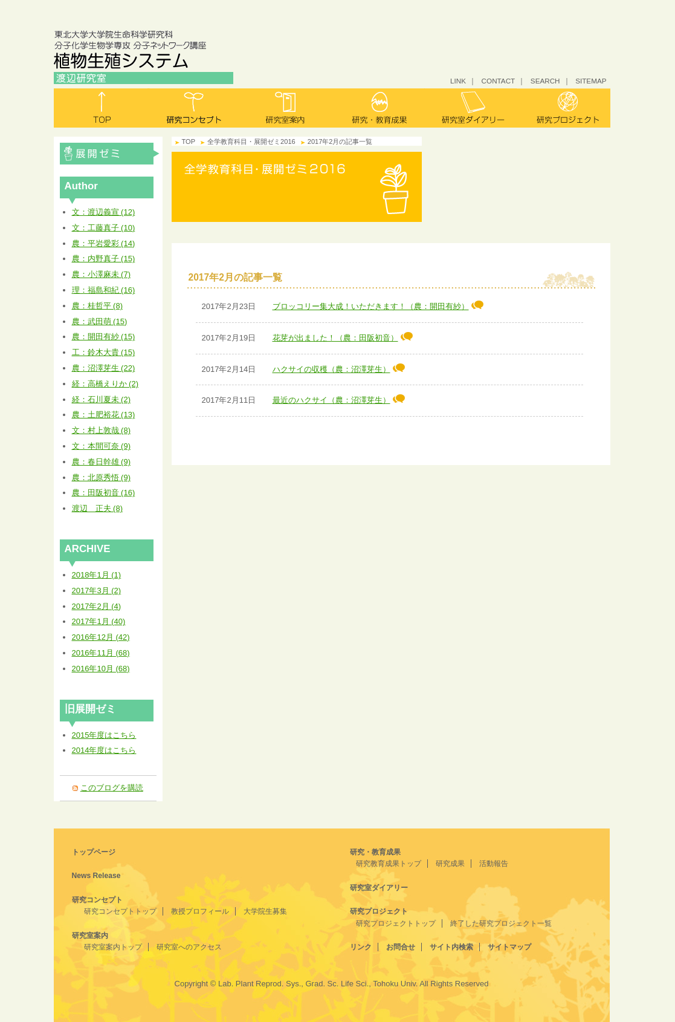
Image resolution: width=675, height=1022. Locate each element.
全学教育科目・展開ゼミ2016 (110, 153)
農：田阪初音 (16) (103, 492)
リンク (361, 947)
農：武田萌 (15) (100, 321)
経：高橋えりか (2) (105, 383)
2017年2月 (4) (96, 606)
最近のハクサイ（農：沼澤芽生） (339, 400)
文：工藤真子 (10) (103, 227)
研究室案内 (286, 108)
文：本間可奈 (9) (101, 446)
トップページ (93, 852)
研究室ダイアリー (471, 108)
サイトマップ (509, 947)
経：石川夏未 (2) (101, 399)
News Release (96, 875)
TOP (189, 141)
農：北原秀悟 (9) (101, 477)
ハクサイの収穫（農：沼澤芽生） (339, 369)
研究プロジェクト (563, 108)
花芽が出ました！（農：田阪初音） (343, 337)
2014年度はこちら (104, 750)
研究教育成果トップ (388, 863)
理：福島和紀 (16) (103, 290)
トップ (100, 108)
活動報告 (493, 863)
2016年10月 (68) (101, 668)
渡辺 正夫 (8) (97, 508)
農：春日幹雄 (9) (101, 461)
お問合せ (400, 947)
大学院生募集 (265, 911)
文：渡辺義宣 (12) (103, 211)
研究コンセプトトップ (120, 911)
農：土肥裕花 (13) (103, 414)
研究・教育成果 (378, 108)
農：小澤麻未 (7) (101, 274)
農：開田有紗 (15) (103, 336)
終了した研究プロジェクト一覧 (501, 923)
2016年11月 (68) (101, 652)
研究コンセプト (193, 108)
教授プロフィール (200, 911)
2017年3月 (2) (96, 590)
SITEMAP (590, 81)
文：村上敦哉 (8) (101, 430)
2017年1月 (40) (99, 621)
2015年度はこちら (104, 735)
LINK (458, 81)
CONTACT (498, 81)
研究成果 (450, 863)
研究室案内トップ (113, 947)
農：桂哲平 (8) (97, 305)
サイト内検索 (451, 947)
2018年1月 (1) (96, 574)
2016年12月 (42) (101, 637)
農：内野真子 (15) (103, 258)
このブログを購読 (111, 787)
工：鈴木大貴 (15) (103, 352)
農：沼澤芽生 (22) (103, 368)
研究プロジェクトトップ (396, 923)
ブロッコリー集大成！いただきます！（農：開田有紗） (378, 306)
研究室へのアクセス (189, 947)
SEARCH (545, 81)
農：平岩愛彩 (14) (103, 243)
